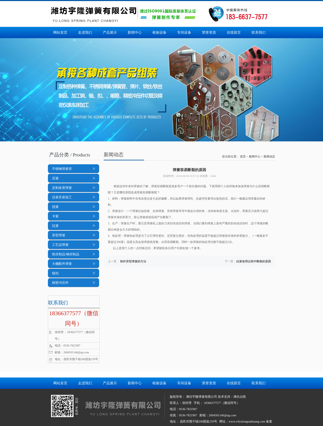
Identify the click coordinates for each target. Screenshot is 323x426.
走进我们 (85, 32)
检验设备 (159, 32)
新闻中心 (135, 32)
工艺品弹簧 (60, 244)
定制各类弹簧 (62, 187)
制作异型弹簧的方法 (133, 261)
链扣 (55, 273)
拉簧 (55, 225)
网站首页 (60, 32)
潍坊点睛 (239, 396)
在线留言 (234, 32)
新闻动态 (269, 156)
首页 (243, 156)
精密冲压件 (60, 282)
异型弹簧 (58, 235)
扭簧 (55, 206)
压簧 (55, 178)
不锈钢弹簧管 (62, 168)
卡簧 (55, 216)
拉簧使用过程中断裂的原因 (253, 261)
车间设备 (184, 32)
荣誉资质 (209, 32)
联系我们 (259, 32)
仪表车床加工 (62, 197)
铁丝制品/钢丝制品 (65, 254)
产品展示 (110, 32)
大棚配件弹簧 (62, 263)
